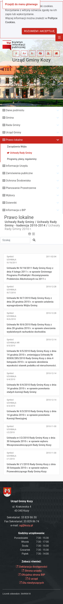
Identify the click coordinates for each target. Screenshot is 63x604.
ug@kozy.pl (26, 525)
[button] (40, 53)
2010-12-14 (51, 339)
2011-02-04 (51, 256)
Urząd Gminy (13, 132)
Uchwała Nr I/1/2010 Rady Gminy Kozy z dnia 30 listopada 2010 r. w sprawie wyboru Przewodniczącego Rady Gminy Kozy (31, 468)
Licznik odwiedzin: (11, 593)
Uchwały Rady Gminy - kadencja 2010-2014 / (31, 223)
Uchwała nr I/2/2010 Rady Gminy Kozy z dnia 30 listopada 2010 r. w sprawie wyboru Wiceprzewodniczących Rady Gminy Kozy (31, 441)
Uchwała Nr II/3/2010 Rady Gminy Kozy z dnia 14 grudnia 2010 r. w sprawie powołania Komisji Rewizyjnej (31, 415)
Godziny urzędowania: (31, 533)
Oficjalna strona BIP (31, 574)
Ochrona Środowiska (18, 180)
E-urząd (31, 578)
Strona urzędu (32, 570)
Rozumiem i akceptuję (39, 31)
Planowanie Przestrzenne (21, 188)
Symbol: (12, 259)
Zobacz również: (31, 561)
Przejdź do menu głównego (21, 4)
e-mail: (22, 525)
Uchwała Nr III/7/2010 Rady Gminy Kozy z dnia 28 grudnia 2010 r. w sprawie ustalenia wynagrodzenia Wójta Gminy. (30, 302)
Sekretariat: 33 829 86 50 (22, 517)
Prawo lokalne (14, 139)
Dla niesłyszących (31, 582)
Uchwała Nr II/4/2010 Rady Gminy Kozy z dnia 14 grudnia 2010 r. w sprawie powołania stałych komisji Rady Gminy (31, 388)
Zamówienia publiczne (19, 173)
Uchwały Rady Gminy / (20, 222)
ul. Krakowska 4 (21, 506)
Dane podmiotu (15, 110)
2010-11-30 (51, 426)
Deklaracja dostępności (31, 566)
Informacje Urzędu (17, 165)
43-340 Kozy (21, 510)
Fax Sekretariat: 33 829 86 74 (21, 521)
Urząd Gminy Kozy (31, 60)
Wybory (10, 195)
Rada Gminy (13, 125)
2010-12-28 (51, 286)
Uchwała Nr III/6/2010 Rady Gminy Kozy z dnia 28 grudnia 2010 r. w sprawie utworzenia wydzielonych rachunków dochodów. (31, 328)
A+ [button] (24, 53)
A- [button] (32, 53)
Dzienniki (11, 202)
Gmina (10, 117)
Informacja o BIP (16, 210)
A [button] (16, 53)
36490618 (26, 593)
